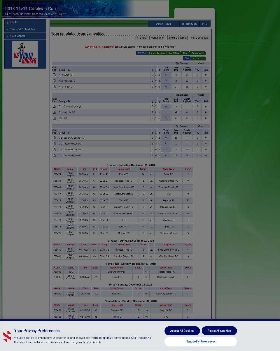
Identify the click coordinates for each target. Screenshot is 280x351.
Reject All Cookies (219, 339)
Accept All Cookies (182, 339)
